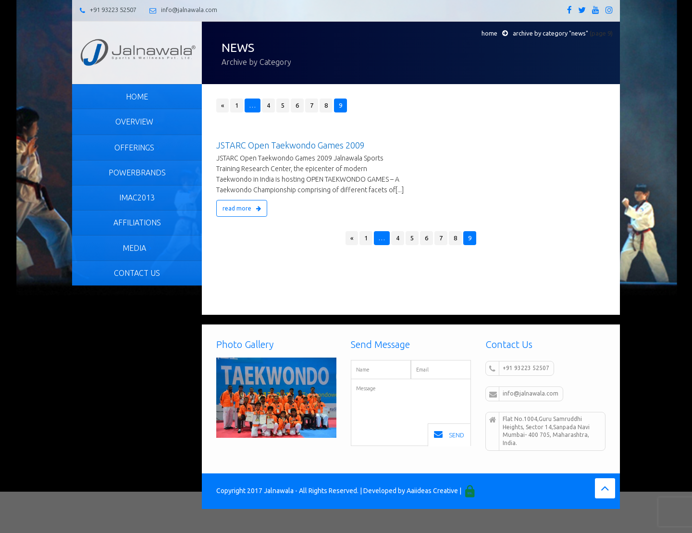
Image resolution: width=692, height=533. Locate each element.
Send (449, 434)
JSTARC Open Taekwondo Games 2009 (290, 145)
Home (489, 33)
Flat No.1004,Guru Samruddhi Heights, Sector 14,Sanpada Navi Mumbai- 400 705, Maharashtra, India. (539, 431)
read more (241, 208)
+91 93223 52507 (113, 9)
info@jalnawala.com (189, 9)
